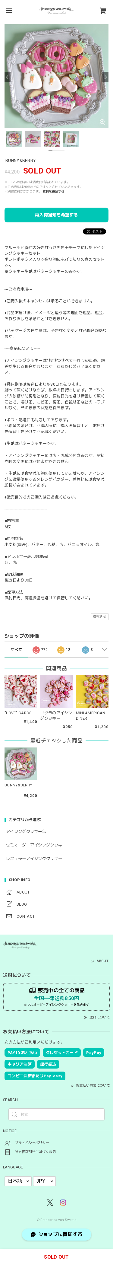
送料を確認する (53, 191)
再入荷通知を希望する (56, 214)
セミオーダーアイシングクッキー (36, 845)
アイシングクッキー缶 (26, 831)
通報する (99, 616)
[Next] (105, 77)
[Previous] (8, 77)
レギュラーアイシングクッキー (34, 858)
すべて (16, 650)
